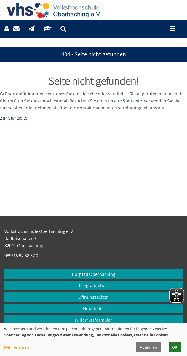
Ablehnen (148, 347)
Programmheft (93, 285)
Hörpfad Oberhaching (93, 274)
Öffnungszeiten (93, 297)
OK (174, 347)
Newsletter (93, 308)
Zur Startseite (13, 118)
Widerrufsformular (93, 320)
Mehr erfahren (16, 347)
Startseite (132, 101)
